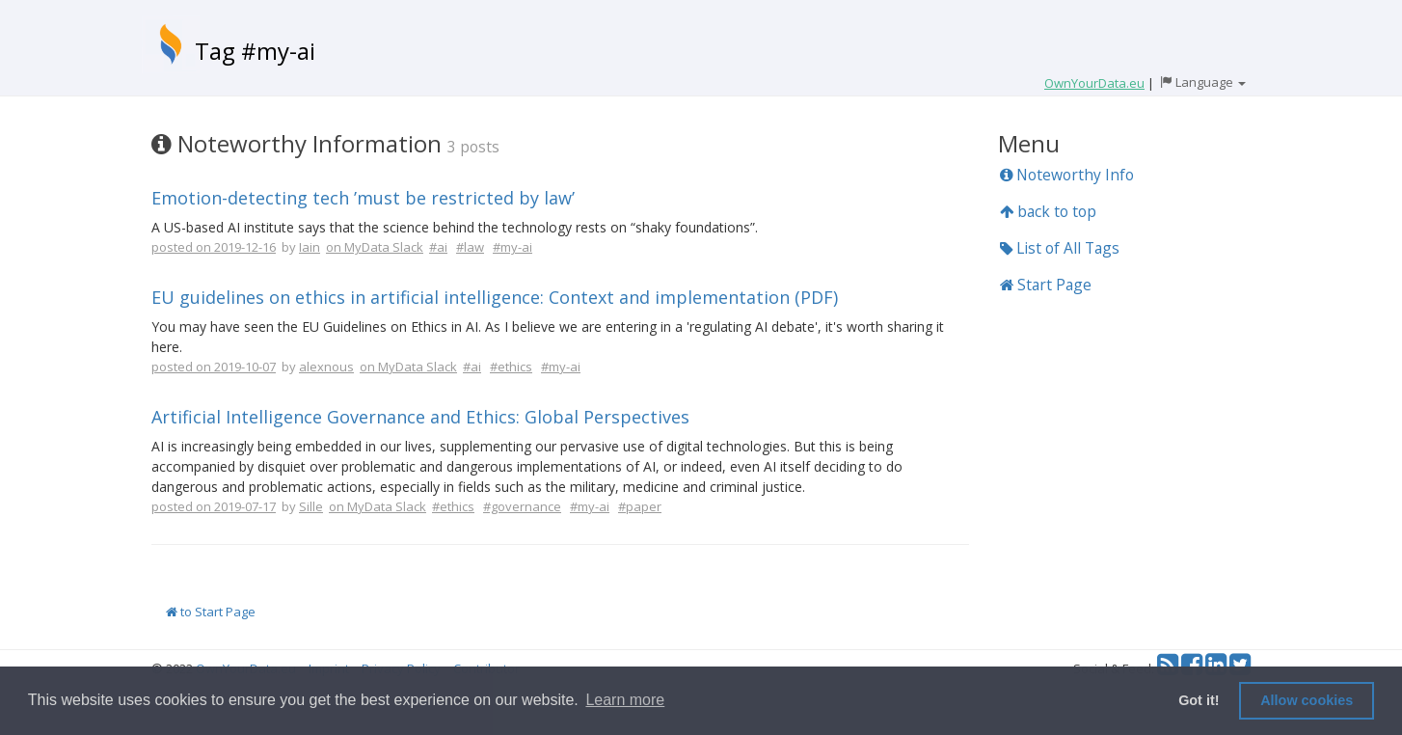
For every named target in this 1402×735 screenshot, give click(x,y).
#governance (522, 506)
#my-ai (512, 247)
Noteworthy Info (1067, 174)
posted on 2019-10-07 (213, 366)
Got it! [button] (1198, 700)
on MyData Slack (374, 247)
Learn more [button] (624, 700)
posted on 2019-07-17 (213, 506)
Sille (311, 506)
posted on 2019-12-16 (213, 247)
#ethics (511, 366)
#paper (639, 506)
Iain (309, 247)
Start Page (1046, 284)
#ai (438, 247)
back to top (1048, 211)
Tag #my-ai (255, 51)
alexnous (326, 366)
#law (470, 247)
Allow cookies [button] (1306, 700)
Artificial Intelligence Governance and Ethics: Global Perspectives (420, 416)
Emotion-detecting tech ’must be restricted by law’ (363, 197)
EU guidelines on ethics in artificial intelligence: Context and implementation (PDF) (494, 297)
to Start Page (211, 611)
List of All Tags (1059, 248)
